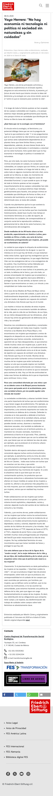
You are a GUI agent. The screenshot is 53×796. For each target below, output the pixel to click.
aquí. (28, 620)
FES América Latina (16, 733)
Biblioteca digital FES (17, 757)
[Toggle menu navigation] (47, 5)
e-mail (10, 658)
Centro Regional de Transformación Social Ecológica (24, 637)
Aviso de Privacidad (16, 728)
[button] (8, 695)
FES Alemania (13, 751)
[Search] (41, 5)
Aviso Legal (12, 722)
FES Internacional (15, 746)
